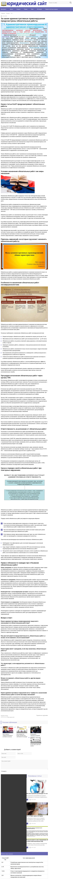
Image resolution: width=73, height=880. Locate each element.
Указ (32, 9)
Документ (3, 9)
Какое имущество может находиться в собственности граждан (22, 735)
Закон (11, 9)
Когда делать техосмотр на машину (35, 735)
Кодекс (18, 9)
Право (25, 9)
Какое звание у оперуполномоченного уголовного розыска (8, 735)
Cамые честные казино (51, 9)
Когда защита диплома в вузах (35, 745)
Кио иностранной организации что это (37, 793)
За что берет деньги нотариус (35, 816)
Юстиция (39, 9)
